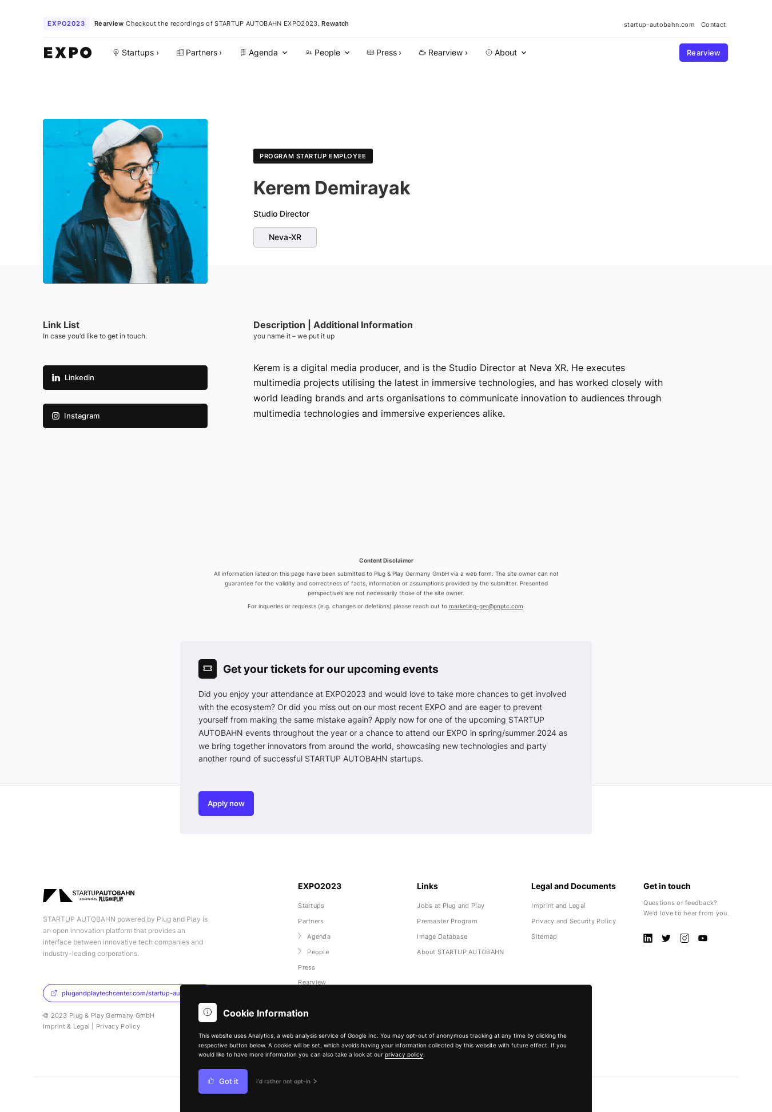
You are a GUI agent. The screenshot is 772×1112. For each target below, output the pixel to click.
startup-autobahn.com (659, 25)
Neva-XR (285, 237)
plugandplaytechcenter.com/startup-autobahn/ (127, 993)
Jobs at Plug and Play (450, 906)
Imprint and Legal (558, 906)
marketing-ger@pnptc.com (486, 606)
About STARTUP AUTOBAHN (460, 952)
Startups (311, 906)
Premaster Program (447, 921)
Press (306, 967)
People (313, 952)
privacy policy (404, 1054)
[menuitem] (262, 53)
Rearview (704, 53)
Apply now (226, 803)
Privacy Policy (118, 1026)
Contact (713, 25)
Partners (311, 921)
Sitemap (544, 936)
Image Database (442, 936)
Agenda (314, 936)
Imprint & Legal (66, 1026)
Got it (223, 1081)
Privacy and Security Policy (573, 921)
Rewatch (335, 23)
